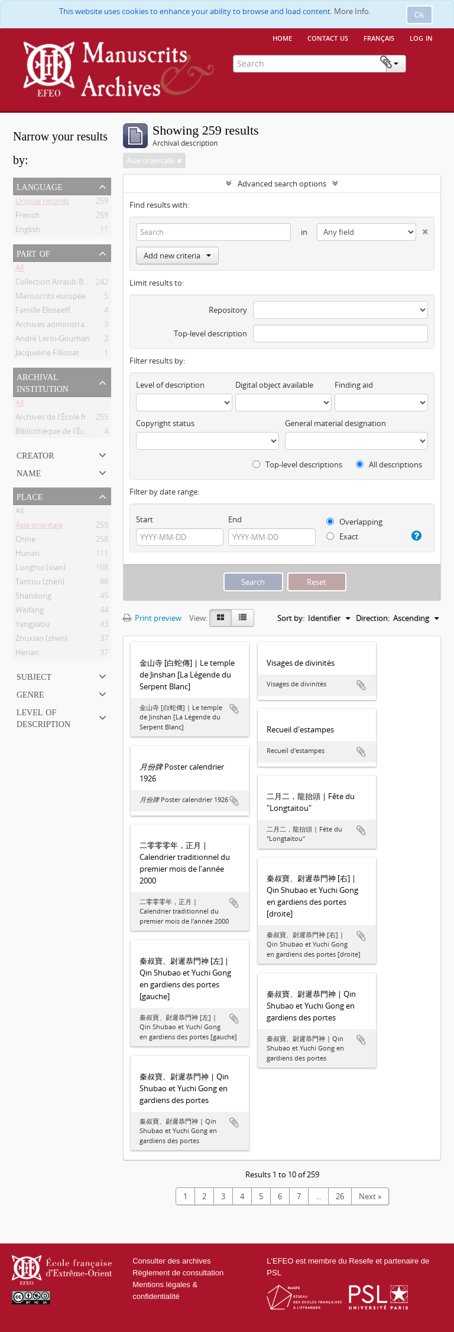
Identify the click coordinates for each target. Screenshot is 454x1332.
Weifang (29, 612)
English (27, 231)
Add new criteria (177, 255)
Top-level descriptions (297, 464)
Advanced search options (282, 183)
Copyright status (165, 423)
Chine (25, 541)
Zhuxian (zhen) (41, 640)
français (379, 37)
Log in (421, 37)
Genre (30, 693)
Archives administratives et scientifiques (85, 326)
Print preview (152, 618)
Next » (370, 1196)
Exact (342, 536)
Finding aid (354, 384)
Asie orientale (39, 527)
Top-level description (210, 333)
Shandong (33, 598)
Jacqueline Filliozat (47, 354)
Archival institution (43, 381)
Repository (228, 310)
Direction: (373, 618)
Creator (35, 454)
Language (40, 185)
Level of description (43, 717)
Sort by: (290, 618)
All (19, 269)
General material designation (335, 423)
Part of (33, 252)
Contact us (327, 37)
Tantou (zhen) (39, 583)
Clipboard (422, 62)
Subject (34, 675)
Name (29, 472)
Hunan (27, 555)
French (27, 217)
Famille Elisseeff (42, 312)
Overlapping (354, 521)
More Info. (352, 11)
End (235, 519)
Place (30, 495)
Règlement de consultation (177, 1272)
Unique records (42, 203)
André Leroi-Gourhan (52, 340)
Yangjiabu (32, 626)
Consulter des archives (171, 1260)
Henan (27, 654)
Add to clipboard (234, 709)
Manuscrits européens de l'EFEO (71, 298)
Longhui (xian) (40, 569)
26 (340, 1196)
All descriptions (389, 464)
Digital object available (274, 384)
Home (282, 37)
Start (144, 519)
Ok (419, 14)
